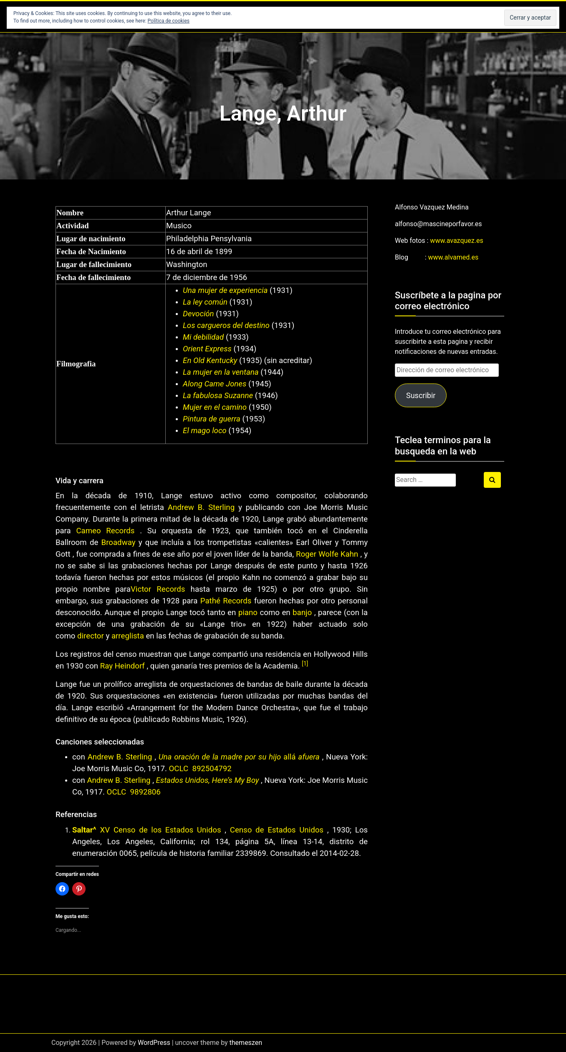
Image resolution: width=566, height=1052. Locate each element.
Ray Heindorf (122, 666)
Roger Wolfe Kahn (327, 554)
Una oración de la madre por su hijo (220, 757)
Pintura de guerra (211, 419)
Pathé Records (226, 600)
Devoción (198, 313)
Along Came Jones (214, 384)
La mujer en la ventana (221, 372)
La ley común (205, 302)
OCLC (179, 768)
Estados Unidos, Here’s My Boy (207, 780)
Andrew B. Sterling (201, 507)
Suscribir (420, 395)
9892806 (145, 792)
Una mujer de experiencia (225, 290)
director (90, 636)
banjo (302, 612)
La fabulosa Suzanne (218, 395)
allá (289, 757)
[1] (305, 663)
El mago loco (205, 430)
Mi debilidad (203, 337)
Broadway (118, 542)
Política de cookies (169, 21)
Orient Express (207, 348)
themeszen (246, 1043)
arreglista (127, 636)
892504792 (211, 768)
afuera (308, 757)
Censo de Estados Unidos (274, 830)
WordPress (154, 1043)
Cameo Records (105, 530)
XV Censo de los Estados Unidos (160, 830)
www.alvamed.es (453, 257)
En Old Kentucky (210, 360)
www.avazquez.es (456, 241)
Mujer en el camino (215, 407)
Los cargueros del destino (226, 325)
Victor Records (158, 589)
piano (248, 612)
